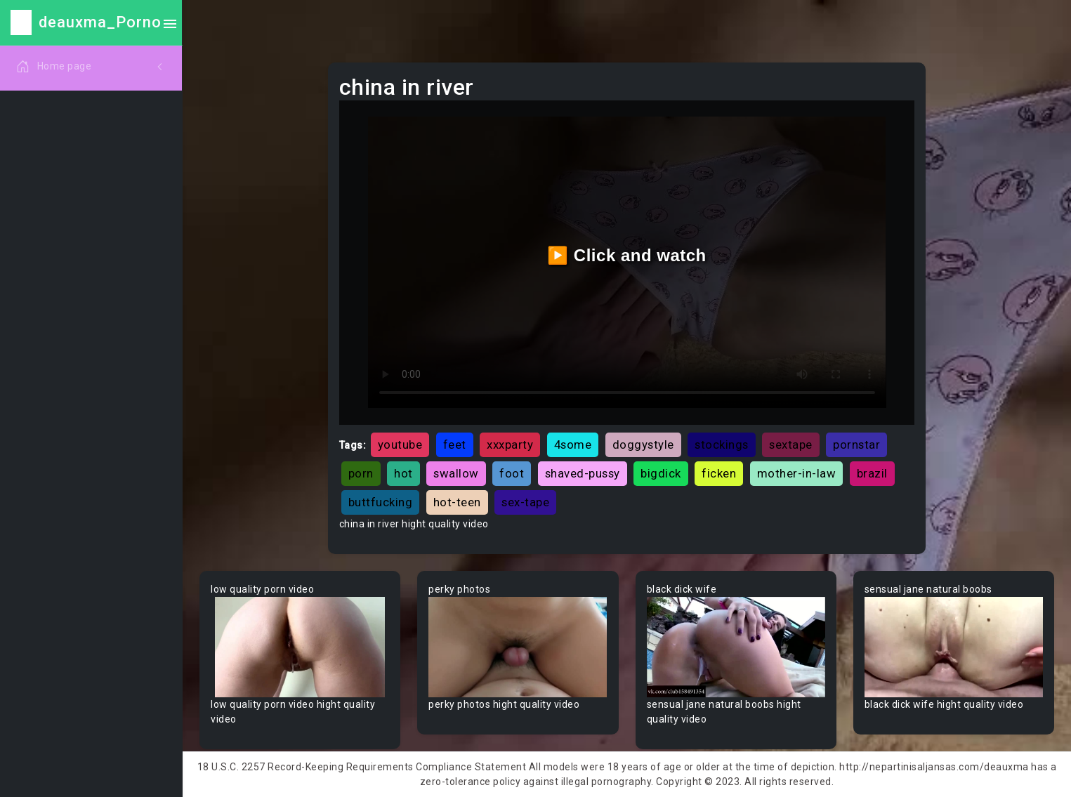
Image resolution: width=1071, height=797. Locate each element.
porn (361, 473)
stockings (722, 444)
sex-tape (525, 502)
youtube (400, 444)
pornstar (856, 444)
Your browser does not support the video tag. (300, 647)
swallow (456, 473)
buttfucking (380, 502)
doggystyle (643, 444)
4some (573, 444)
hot (403, 473)
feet (454, 444)
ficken (719, 473)
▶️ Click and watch (627, 255)
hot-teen (457, 502)
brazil (872, 473)
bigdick (660, 473)
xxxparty (510, 444)
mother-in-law (796, 473)
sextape (791, 444)
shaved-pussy (582, 473)
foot (511, 473)
